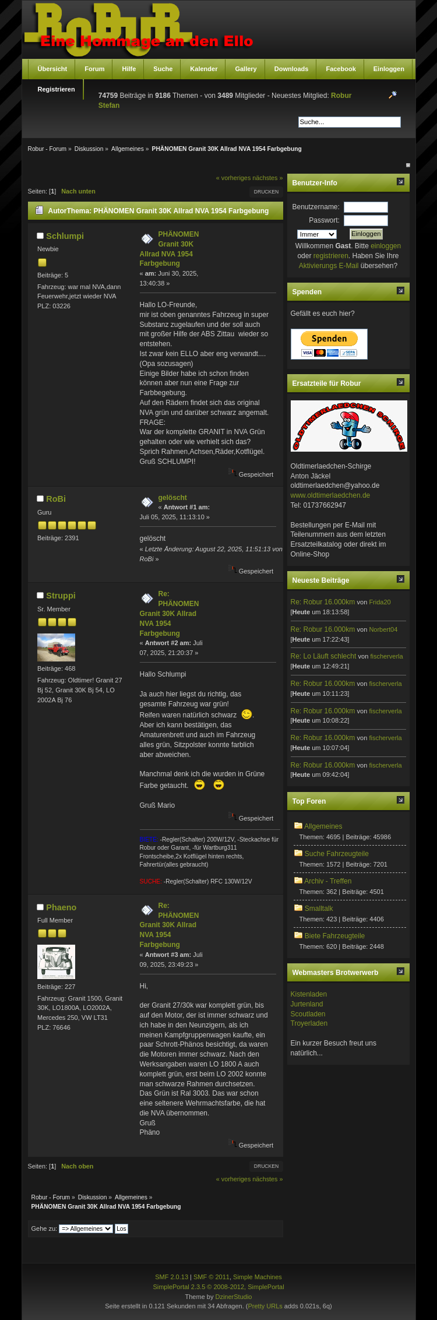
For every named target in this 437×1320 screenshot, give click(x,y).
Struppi (60, 595)
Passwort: (324, 220)
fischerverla (386, 656)
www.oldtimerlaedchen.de (331, 495)
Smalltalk (319, 908)
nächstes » (267, 177)
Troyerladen (309, 1023)
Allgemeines (323, 826)
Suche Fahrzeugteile (337, 854)
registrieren (330, 256)
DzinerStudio (233, 1296)
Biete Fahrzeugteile (335, 936)
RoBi (56, 499)
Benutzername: (316, 207)
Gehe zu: (44, 1228)
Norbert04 (383, 629)
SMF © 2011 (211, 1276)
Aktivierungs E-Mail (329, 266)
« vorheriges (233, 177)
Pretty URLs (265, 1306)
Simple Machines (257, 1276)
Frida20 (379, 602)
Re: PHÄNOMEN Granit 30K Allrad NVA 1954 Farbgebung (169, 613)
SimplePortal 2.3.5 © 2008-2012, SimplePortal (218, 1286)
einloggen (386, 246)
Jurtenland (307, 1004)
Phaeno (61, 907)
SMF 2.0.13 (171, 1276)
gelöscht (172, 498)
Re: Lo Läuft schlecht (324, 656)
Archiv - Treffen (327, 881)
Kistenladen (309, 994)
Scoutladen (308, 1014)
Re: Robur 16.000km (323, 602)
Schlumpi (65, 236)
